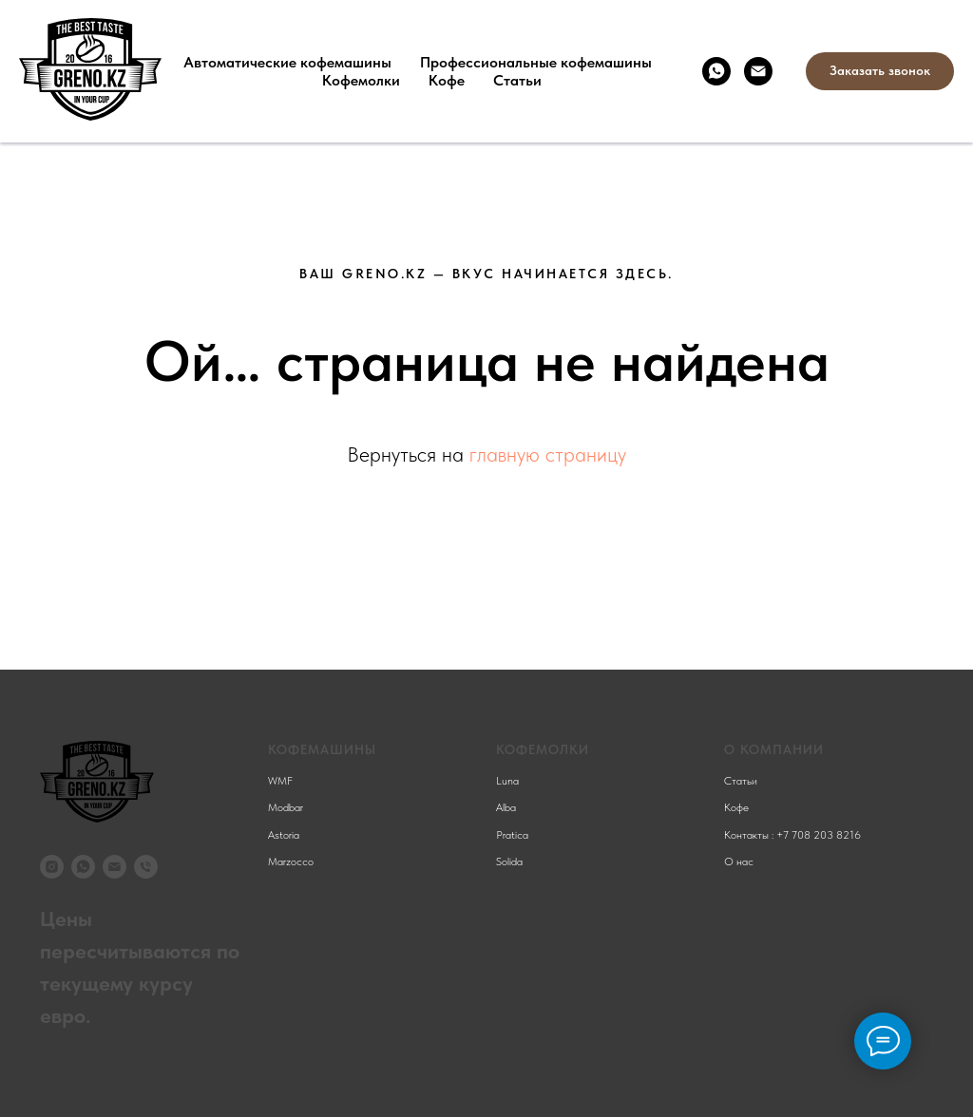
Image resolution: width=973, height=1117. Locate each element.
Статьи (517, 80)
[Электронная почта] (758, 71)
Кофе (447, 80)
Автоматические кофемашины (287, 62)
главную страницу (547, 454)
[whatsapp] (716, 71)
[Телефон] (146, 867)
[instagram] (52, 867)
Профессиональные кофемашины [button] (536, 62)
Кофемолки (361, 80)
